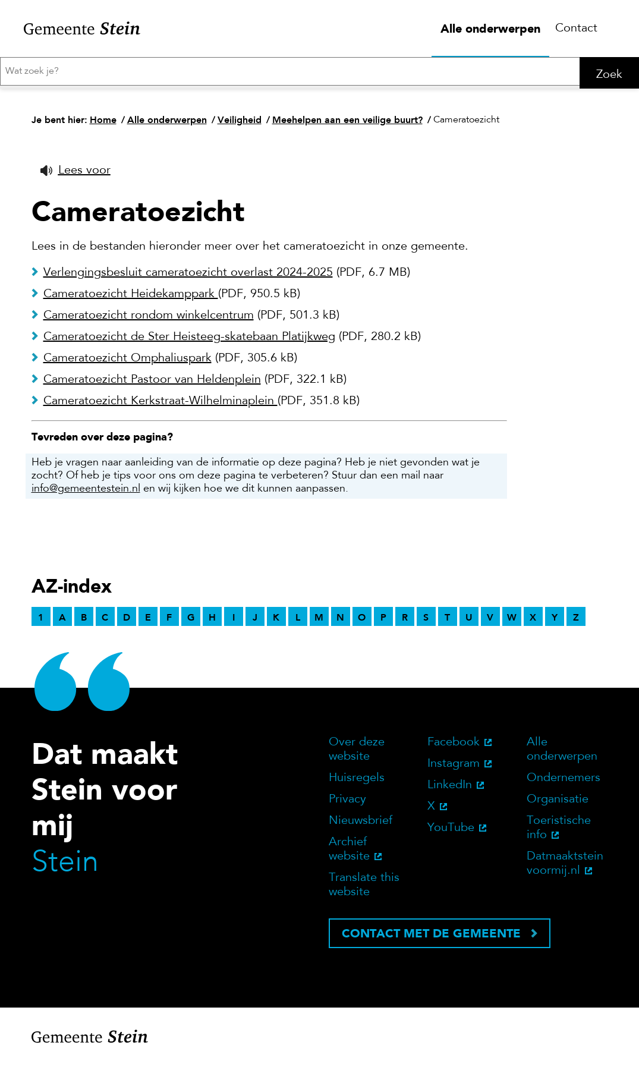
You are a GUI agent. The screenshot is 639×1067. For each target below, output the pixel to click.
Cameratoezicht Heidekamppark (130, 298)
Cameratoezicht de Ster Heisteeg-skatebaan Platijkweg (189, 341)
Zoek (609, 75)
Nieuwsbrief (360, 825)
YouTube (450, 832)
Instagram (453, 768)
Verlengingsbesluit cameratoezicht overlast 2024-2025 (188, 277)
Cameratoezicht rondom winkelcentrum (148, 320)
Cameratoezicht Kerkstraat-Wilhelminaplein (160, 405)
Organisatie (557, 804)
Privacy (347, 804)
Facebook (453, 747)
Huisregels (357, 782)
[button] (75, 175)
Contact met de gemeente (431, 937)
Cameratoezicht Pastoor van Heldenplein (152, 384)
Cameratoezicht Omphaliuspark (127, 363)
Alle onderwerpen (490, 28)
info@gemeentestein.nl (86, 493)
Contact (576, 28)
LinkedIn (449, 789)
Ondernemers (563, 782)
